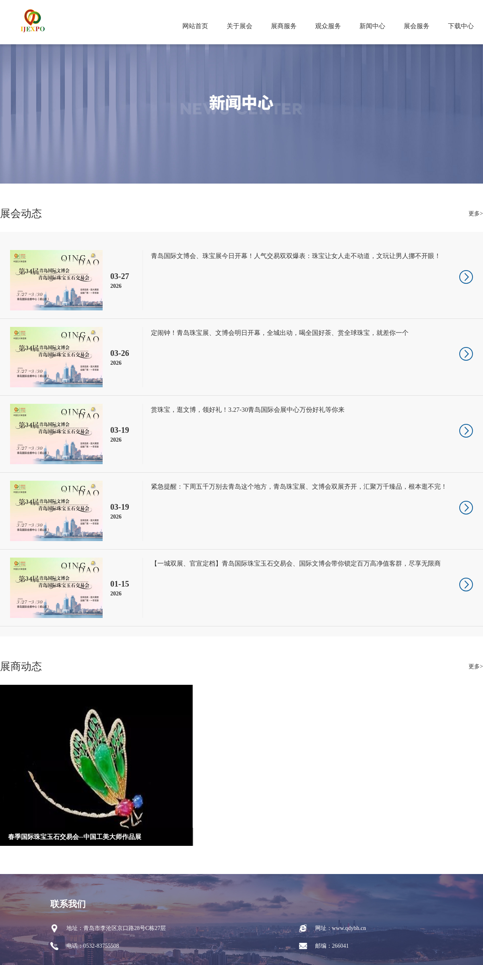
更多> (476, 214)
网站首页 (195, 26)
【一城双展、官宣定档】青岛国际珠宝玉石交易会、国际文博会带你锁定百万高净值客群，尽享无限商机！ (296, 565)
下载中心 (461, 26)
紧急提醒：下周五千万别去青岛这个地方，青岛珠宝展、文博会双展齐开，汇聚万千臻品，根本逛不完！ (299, 486)
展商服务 (284, 26)
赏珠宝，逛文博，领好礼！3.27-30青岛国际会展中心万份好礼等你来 (248, 409)
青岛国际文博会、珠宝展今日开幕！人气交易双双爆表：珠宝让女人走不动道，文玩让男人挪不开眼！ (296, 255)
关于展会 (239, 26)
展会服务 (416, 26)
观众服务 (328, 26)
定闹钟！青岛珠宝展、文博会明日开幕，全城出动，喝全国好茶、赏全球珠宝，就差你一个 (280, 332)
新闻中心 (372, 26)
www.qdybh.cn (349, 928)
